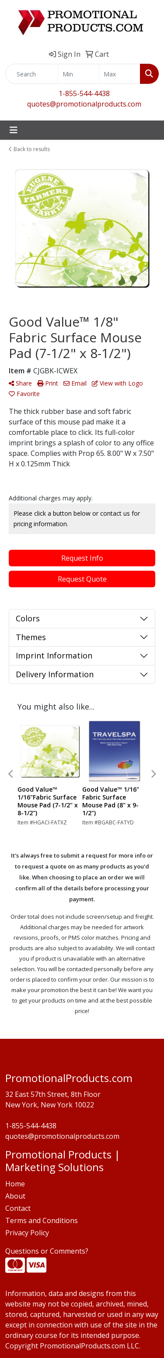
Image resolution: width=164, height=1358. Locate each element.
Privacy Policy (27, 1232)
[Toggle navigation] (13, 130)
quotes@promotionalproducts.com (84, 104)
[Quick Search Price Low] (78, 74)
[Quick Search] (31, 74)
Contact (18, 1208)
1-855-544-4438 (84, 93)
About (15, 1196)
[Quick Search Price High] (119, 74)
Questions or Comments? (46, 1251)
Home (15, 1184)
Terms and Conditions (41, 1220)
